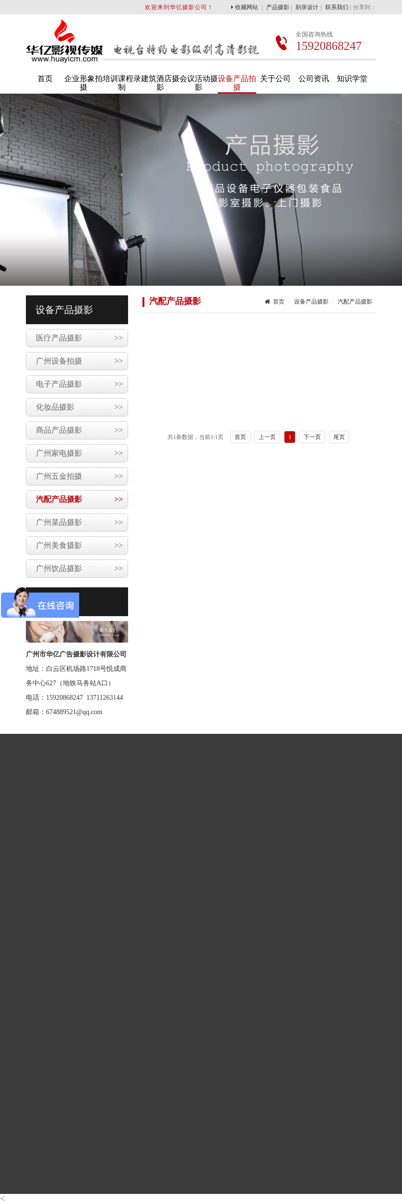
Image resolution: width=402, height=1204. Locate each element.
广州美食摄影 (79, 545)
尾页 (339, 437)
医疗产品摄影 (79, 338)
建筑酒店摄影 (160, 82)
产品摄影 (277, 7)
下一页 (312, 437)
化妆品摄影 (79, 407)
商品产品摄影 (79, 430)
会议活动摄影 (198, 82)
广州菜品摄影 (79, 522)
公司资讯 (313, 78)
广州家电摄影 (79, 453)
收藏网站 (244, 7)
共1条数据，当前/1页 (195, 437)
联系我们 (336, 7)
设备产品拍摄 (237, 82)
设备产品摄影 (311, 301)
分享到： (364, 7)
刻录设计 (307, 7)
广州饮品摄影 (79, 568)
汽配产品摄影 (79, 499)
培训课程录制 (122, 82)
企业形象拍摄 (83, 82)
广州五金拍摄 (79, 476)
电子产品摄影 (79, 384)
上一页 (267, 437)
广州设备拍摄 (79, 361)
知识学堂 (352, 78)
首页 (45, 78)
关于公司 (275, 78)
